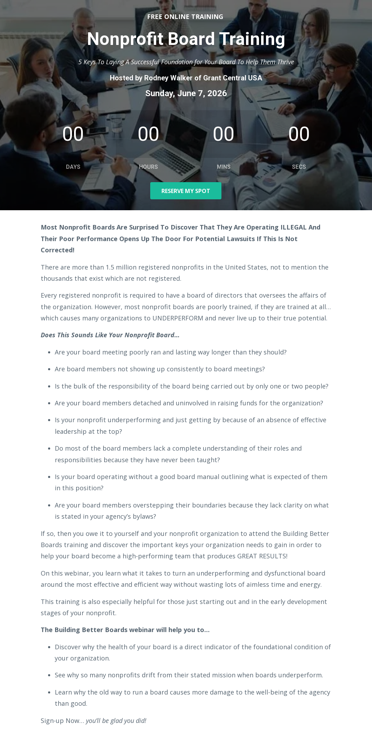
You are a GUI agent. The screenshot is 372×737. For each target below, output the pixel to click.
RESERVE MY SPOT (185, 191)
